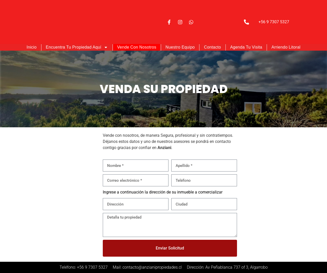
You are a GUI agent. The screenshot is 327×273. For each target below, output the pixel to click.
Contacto (212, 47)
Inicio (32, 47)
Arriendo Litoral (286, 47)
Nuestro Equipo (180, 47)
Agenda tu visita (246, 47)
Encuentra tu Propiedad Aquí (77, 47)
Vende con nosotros (136, 47)
